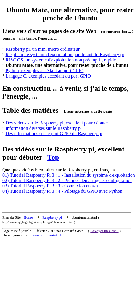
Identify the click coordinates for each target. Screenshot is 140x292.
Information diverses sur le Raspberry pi (43, 128)
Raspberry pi (52, 217)
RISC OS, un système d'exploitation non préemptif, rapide (60, 59)
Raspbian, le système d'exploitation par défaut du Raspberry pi (64, 54)
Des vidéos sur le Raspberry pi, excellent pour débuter (56, 122)
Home (28, 217)
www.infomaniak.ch (46, 235)
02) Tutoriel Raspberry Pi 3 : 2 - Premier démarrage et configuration (67, 180)
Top (53, 157)
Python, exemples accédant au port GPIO (44, 70)
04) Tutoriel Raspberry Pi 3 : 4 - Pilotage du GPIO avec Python (62, 191)
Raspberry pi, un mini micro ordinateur (42, 49)
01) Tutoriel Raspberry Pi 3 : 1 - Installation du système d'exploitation (68, 175)
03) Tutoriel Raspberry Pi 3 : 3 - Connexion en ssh (50, 185)
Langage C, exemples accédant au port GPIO (48, 75)
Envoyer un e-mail (104, 231)
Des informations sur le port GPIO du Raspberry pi (53, 133)
